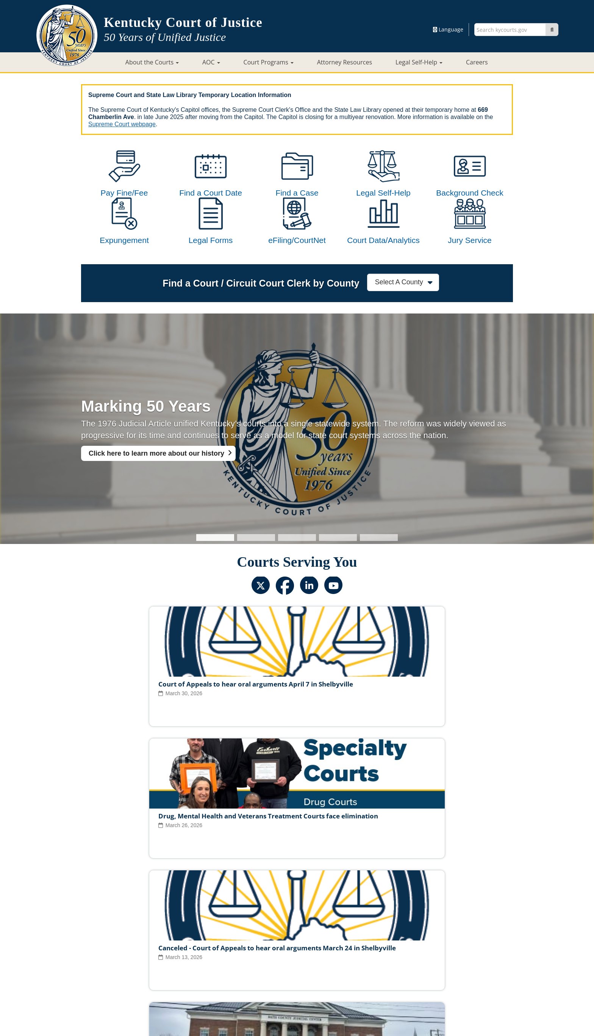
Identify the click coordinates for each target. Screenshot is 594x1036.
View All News (114, 908)
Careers (477, 62)
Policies (277, 965)
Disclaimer (338, 965)
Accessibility (375, 965)
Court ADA (214, 965)
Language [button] (448, 29)
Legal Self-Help (418, 62)
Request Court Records (334, 953)
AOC (211, 62)
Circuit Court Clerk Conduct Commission (402, 941)
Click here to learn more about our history (156, 483)
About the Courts (152, 62)
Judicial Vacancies (162, 941)
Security (306, 965)
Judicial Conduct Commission (305, 941)
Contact (297, 1008)
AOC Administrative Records (407, 953)
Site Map (247, 965)
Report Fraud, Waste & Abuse (259, 953)
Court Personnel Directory (181, 953)
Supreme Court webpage (122, 124)
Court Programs (269, 62)
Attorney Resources (344, 62)
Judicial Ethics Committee (226, 941)
